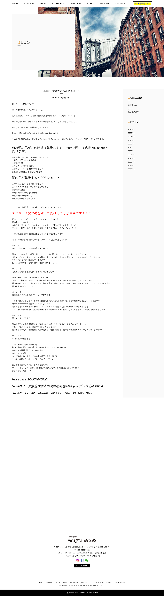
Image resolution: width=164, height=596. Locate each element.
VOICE (73, 585)
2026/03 (131, 137)
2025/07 (131, 165)
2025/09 (131, 158)
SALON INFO (82, 565)
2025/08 (131, 162)
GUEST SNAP (82, 585)
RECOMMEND (63, 585)
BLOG (102, 582)
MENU (65, 582)
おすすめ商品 (133, 112)
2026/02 (131, 140)
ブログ (130, 108)
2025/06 (131, 169)
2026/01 (131, 144)
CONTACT (102, 585)
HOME (41, 582)
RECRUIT (93, 585)
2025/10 (131, 155)
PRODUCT (93, 582)
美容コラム (132, 105)
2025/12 (131, 147)
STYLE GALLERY (119, 582)
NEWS (108, 582)
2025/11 (131, 151)
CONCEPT (49, 582)
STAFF (58, 582)
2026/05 (131, 129)
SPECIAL (84, 582)
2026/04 (131, 133)
